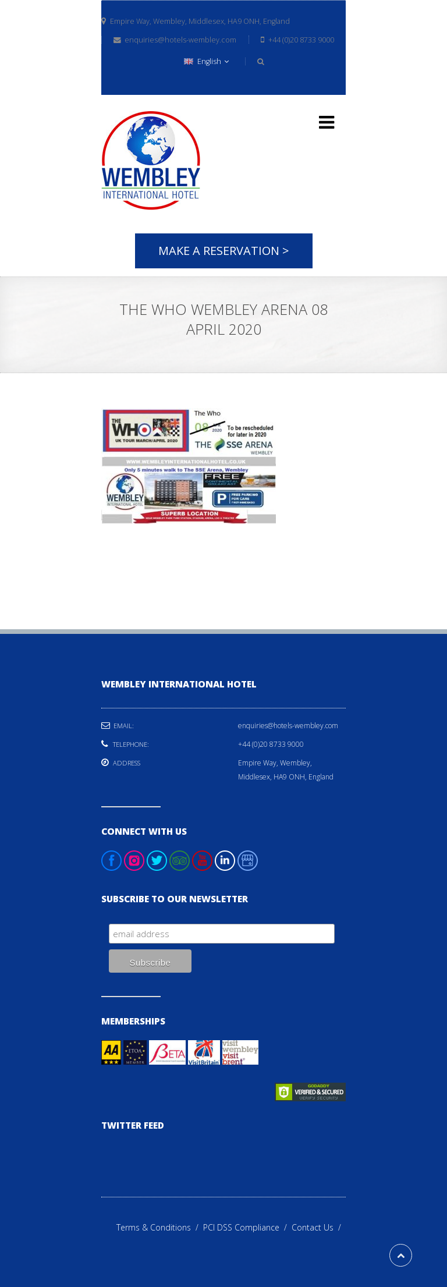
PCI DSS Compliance (247, 1227)
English (206, 61)
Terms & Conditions (159, 1227)
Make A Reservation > (223, 250)
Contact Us (319, 1227)
